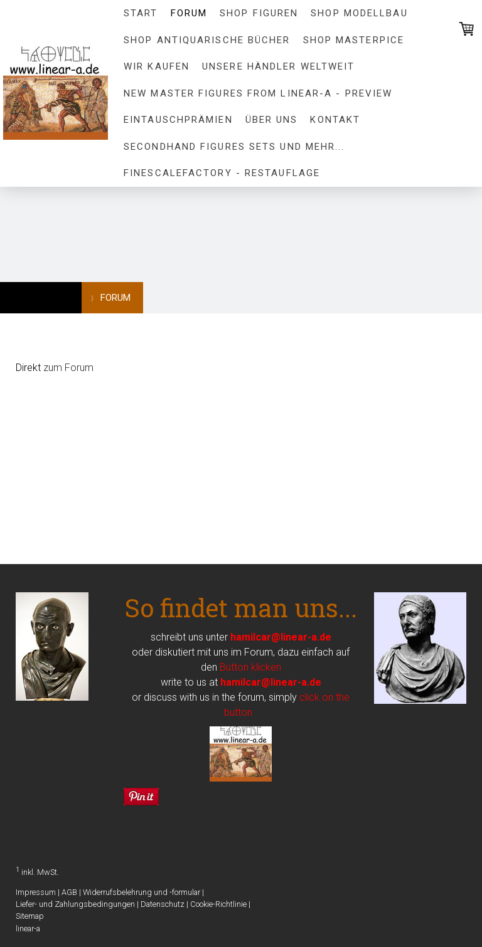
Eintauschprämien (178, 119)
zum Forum (68, 368)
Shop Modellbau (359, 13)
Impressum (36, 892)
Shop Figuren (259, 13)
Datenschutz (163, 904)
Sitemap (30, 916)
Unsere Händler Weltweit (278, 66)
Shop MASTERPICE (354, 40)
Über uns (271, 119)
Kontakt (335, 119)
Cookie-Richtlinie (218, 904)
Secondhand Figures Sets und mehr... (234, 146)
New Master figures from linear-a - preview (258, 93)
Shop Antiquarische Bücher (207, 40)
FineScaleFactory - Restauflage (222, 173)
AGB (69, 892)
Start (141, 13)
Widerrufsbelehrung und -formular (141, 892)
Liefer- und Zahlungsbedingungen (75, 904)
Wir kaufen (157, 66)
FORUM (189, 13)
